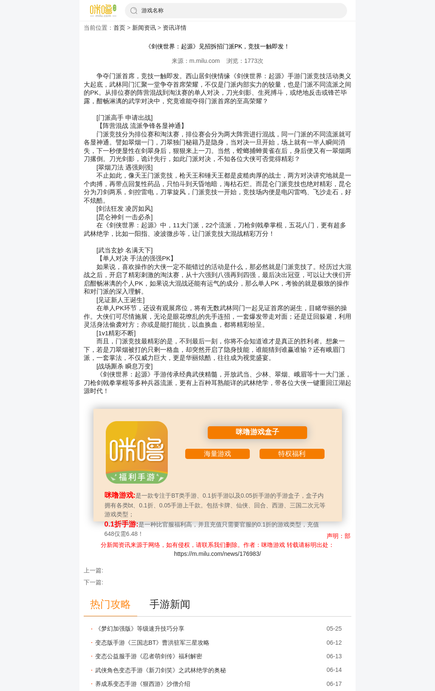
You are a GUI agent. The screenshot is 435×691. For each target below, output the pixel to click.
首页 (119, 27)
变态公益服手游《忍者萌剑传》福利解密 (148, 656)
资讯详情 (174, 27)
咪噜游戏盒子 (257, 432)
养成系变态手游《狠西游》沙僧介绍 (142, 683)
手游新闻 (170, 604)
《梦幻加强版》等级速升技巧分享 (139, 628)
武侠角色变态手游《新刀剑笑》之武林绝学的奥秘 (160, 670)
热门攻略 (110, 604)
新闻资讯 (144, 27)
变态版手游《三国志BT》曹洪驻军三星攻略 (152, 642)
